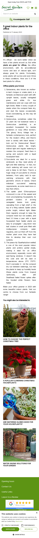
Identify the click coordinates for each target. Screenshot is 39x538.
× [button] (36, 513)
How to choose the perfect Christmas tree (16, 340)
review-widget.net (22, 510)
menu (35, 7)
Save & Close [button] (10, 529)
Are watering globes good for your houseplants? (18, 423)
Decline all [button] (29, 529)
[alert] (19, 524)
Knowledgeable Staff (21, 19)
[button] (19, 534)
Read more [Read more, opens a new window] (19, 521)
